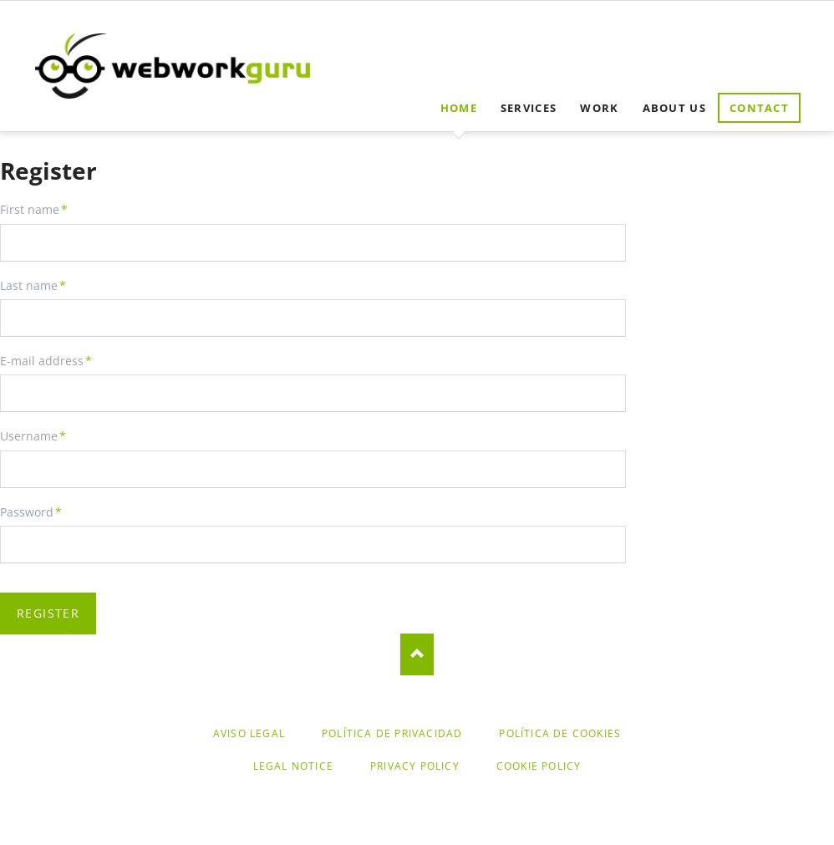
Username (33, 436)
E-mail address (46, 361)
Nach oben (417, 654)
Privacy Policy (415, 766)
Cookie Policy (539, 766)
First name (34, 210)
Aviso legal (249, 733)
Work (599, 107)
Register (48, 613)
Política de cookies (560, 733)
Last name (33, 286)
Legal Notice (293, 766)
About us (674, 107)
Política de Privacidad (392, 733)
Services (529, 107)
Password (31, 512)
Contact (759, 107)
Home (458, 107)
